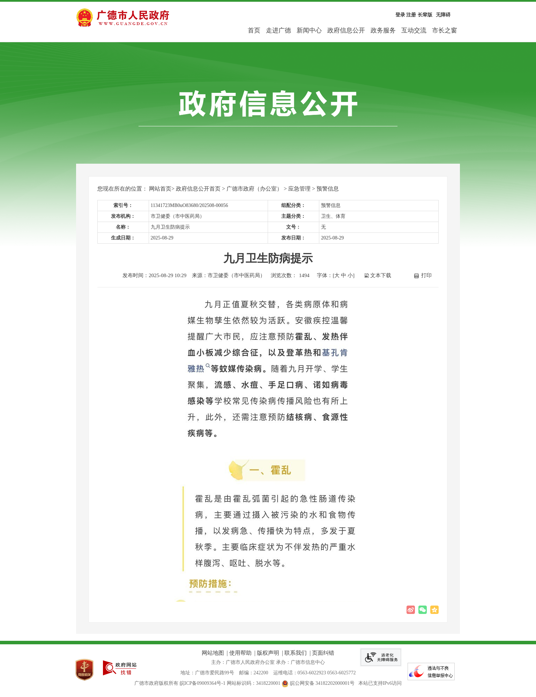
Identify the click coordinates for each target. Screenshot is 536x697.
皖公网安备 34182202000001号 (319, 683)
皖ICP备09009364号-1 (202, 683)
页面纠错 (323, 653)
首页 (254, 30)
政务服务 (383, 30)
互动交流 (413, 30)
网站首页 (160, 189)
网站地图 (213, 653)
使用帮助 (240, 653)
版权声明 (268, 653)
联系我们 (295, 653)
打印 (426, 275)
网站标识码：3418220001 (254, 683)
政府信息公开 (346, 30)
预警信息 (328, 189)
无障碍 (443, 14)
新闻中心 (309, 30)
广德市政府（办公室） (254, 189)
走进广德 (278, 30)
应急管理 (299, 189)
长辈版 (425, 14)
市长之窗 (444, 30)
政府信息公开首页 (198, 189)
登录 (400, 14)
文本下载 (380, 275)
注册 (411, 14)
